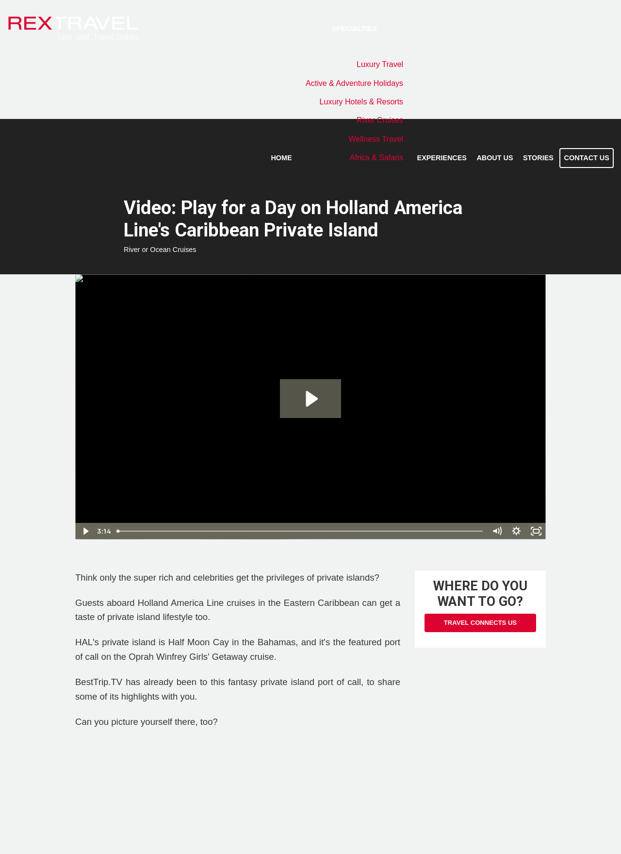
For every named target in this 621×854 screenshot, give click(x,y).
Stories (538, 158)
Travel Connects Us (480, 622)
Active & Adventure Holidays (354, 83)
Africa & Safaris (376, 157)
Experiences (442, 158)
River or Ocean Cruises (160, 249)
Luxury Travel (380, 64)
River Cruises (380, 120)
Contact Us (586, 158)
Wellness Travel (375, 139)
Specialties (354, 29)
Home (281, 158)
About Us (494, 158)
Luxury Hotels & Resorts (362, 102)
